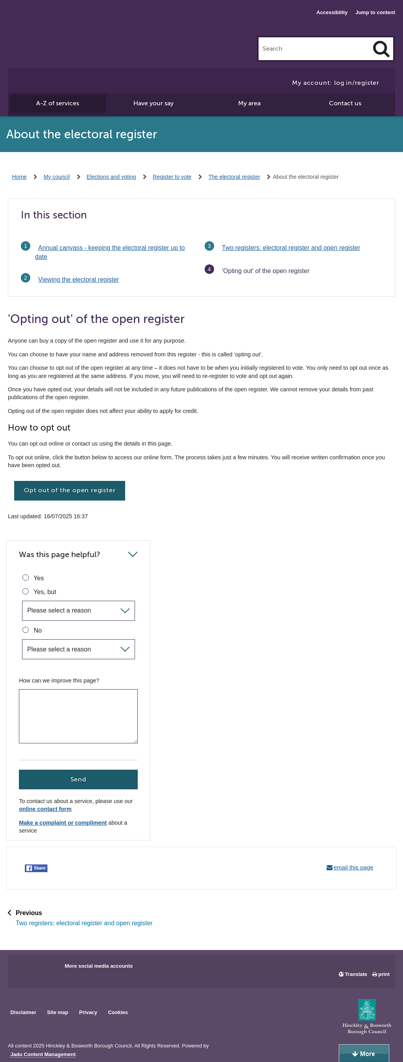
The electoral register (234, 177)
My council (57, 177)
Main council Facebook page (22, 968)
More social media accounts (99, 966)
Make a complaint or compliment (63, 823)
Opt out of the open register (69, 490)
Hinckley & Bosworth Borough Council (53, 21)
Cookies (118, 1012)
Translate (356, 974)
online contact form (45, 809)
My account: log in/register (335, 82)
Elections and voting (111, 177)
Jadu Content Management (43, 1054)
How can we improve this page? (59, 680)
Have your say (153, 103)
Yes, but (39, 591)
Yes (33, 577)
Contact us (345, 103)
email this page (353, 867)
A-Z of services (57, 103)
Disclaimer (23, 1012)
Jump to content (375, 12)
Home (19, 177)
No (32, 630)
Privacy (88, 1012)
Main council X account (46, 968)
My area (249, 103)
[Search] (381, 48)
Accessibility (332, 12)
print (384, 974)
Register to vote (172, 177)
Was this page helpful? (59, 554)
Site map (57, 1012)
